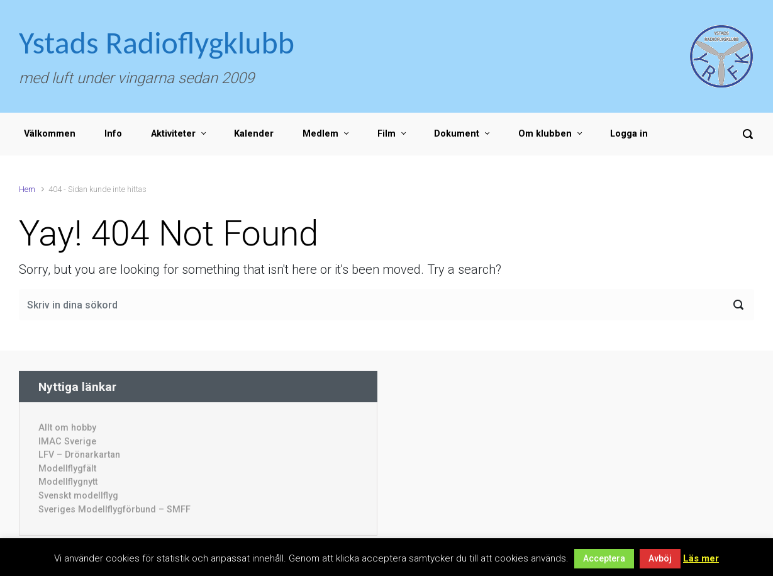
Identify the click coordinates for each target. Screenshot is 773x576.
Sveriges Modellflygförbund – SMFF (114, 509)
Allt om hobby (67, 427)
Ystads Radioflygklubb (156, 42)
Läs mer (701, 558)
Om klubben (545, 133)
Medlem (320, 133)
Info (113, 133)
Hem (27, 189)
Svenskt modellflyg (78, 495)
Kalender (254, 133)
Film (386, 133)
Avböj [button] (660, 558)
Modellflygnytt (67, 482)
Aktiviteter (173, 133)
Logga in (629, 133)
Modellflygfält (67, 468)
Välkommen (49, 133)
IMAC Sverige (67, 441)
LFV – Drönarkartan (79, 454)
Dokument (456, 133)
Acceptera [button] (604, 558)
